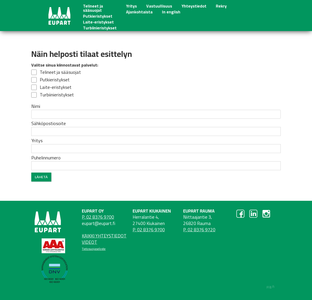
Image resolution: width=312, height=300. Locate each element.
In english (171, 11)
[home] (59, 15)
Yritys (131, 5)
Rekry (221, 5)
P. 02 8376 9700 (98, 217)
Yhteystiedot (194, 5)
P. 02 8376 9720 (199, 229)
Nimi (35, 106)
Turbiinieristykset (100, 27)
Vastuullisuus (159, 5)
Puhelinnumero (46, 157)
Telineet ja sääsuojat (93, 7)
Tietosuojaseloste (94, 249)
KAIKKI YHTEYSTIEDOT (104, 236)
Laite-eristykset (98, 21)
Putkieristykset (97, 15)
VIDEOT (89, 242)
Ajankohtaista (139, 11)
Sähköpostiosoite (48, 123)
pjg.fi (271, 286)
